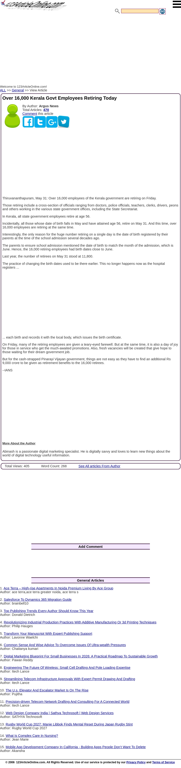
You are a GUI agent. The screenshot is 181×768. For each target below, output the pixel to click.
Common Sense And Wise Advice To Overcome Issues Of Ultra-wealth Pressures (65, 645)
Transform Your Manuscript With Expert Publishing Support (48, 633)
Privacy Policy (135, 762)
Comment (29, 114)
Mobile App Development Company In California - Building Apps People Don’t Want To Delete (76, 747)
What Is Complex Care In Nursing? (32, 736)
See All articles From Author (99, 466)
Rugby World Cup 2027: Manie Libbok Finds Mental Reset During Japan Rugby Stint (69, 724)
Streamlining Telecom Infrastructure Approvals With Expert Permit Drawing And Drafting (69, 679)
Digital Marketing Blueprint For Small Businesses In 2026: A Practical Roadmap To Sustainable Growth (81, 656)
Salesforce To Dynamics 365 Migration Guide (38, 599)
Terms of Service (163, 762)
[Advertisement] (90, 50)
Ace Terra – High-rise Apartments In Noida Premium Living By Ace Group (58, 588)
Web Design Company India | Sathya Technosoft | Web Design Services (60, 713)
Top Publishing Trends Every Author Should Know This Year (49, 611)
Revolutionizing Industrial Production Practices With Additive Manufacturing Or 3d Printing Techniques (80, 622)
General (18, 90)
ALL (3, 90)
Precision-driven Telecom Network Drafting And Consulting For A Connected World (67, 702)
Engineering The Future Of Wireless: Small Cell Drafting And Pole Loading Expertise (67, 667)
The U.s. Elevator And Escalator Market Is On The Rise (47, 690)
